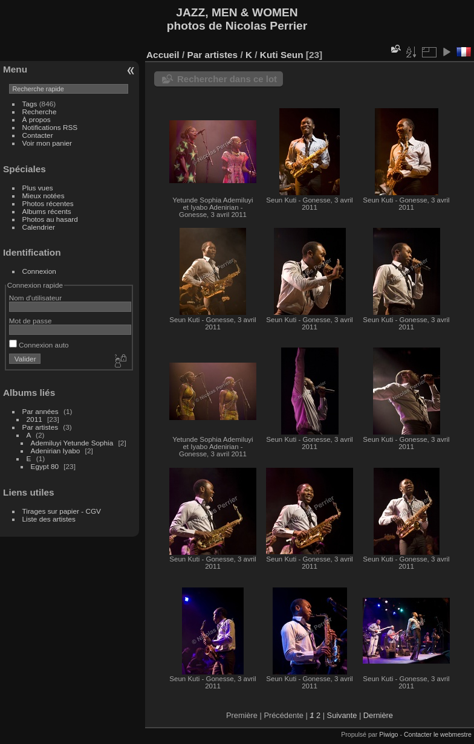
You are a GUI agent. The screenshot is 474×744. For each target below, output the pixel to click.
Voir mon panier (47, 143)
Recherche (39, 111)
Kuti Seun (282, 55)
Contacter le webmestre (438, 734)
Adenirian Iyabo (55, 450)
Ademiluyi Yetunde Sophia (72, 443)
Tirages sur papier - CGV (61, 511)
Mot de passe (30, 321)
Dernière (378, 715)
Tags (29, 104)
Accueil (163, 55)
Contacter (37, 135)
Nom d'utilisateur (35, 298)
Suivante (342, 715)
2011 (34, 419)
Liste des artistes (49, 519)
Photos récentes (48, 203)
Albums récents (46, 211)
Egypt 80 (45, 466)
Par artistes (40, 427)
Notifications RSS (50, 127)
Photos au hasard (50, 219)
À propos (36, 119)
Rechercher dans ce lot (227, 79)
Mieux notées (43, 195)
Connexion (39, 271)
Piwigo (388, 734)
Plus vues (37, 188)
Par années (40, 411)
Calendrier (38, 227)
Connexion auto (39, 345)
